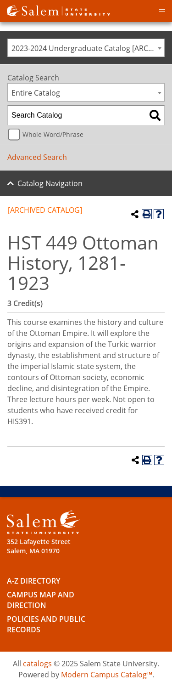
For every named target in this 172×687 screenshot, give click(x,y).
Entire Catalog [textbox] (35, 93)
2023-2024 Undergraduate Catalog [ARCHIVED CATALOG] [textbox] (87, 48)
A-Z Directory (33, 581)
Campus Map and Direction (40, 600)
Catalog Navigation (50, 183)
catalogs (37, 664)
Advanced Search (37, 157)
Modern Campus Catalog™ (106, 675)
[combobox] (86, 48)
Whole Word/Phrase (52, 134)
